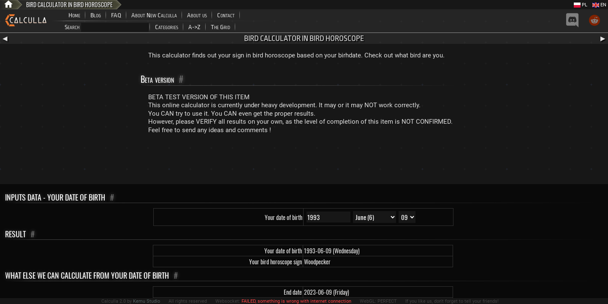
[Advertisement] (304, 161)
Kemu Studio (146, 301)
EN (599, 5)
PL (580, 5)
